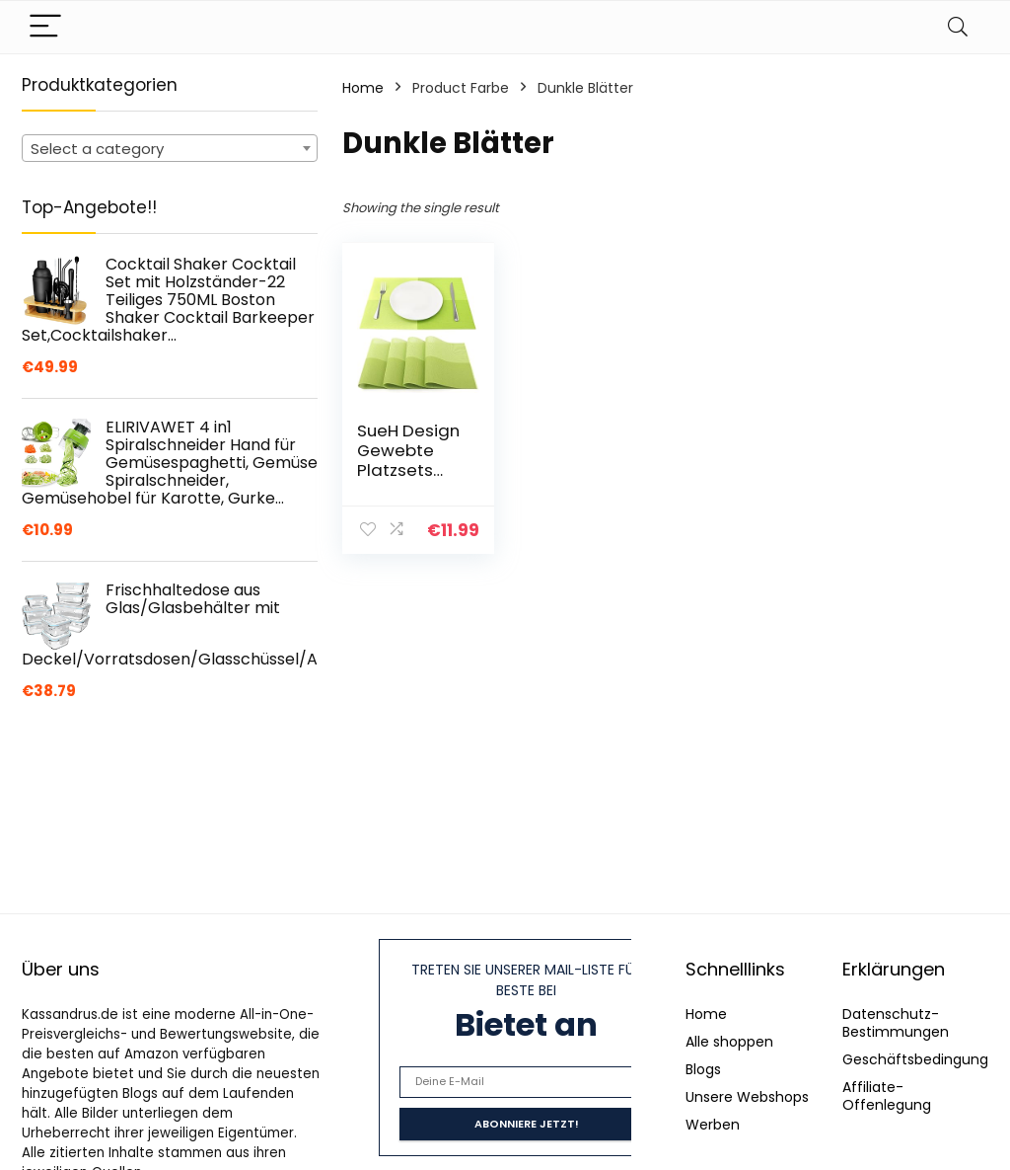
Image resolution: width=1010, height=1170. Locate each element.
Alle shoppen (729, 1042)
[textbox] (170, 149)
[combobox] (170, 148)
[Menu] (45, 27)
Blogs (703, 1069)
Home (363, 88)
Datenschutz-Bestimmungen (895, 1023)
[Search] (957, 27)
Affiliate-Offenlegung (886, 1096)
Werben (712, 1124)
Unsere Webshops (747, 1097)
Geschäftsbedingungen (924, 1059)
